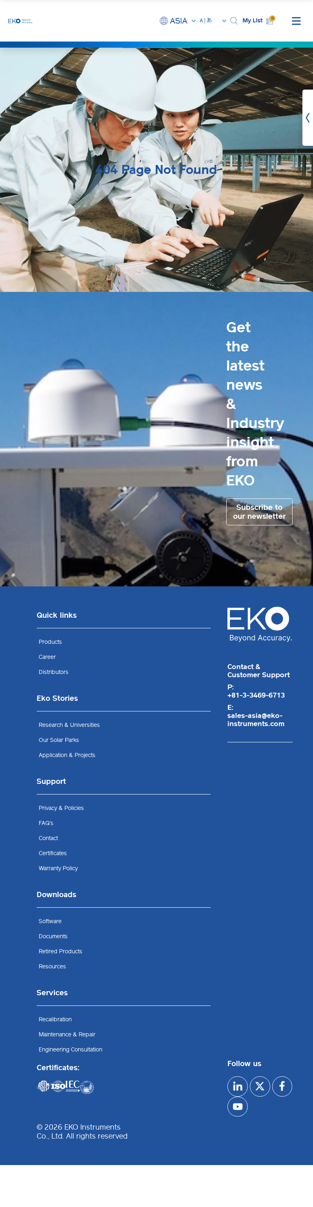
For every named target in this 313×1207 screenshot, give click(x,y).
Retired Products (60, 951)
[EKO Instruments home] (20, 20)
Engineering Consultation (70, 1049)
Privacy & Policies (61, 808)
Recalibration (55, 1019)
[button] (234, 21)
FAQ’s (46, 823)
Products (50, 642)
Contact (48, 838)
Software (50, 921)
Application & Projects (67, 755)
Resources (52, 966)
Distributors (53, 672)
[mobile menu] (296, 20)
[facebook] (237, 1107)
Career (47, 657)
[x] (260, 1086)
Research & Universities (69, 725)
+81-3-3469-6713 (256, 695)
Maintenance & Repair (67, 1034)
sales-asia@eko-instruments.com (255, 719)
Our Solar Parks (59, 740)
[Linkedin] (237, 1086)
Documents (53, 936)
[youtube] (260, 1107)
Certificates (53, 853)
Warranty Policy (58, 868)
